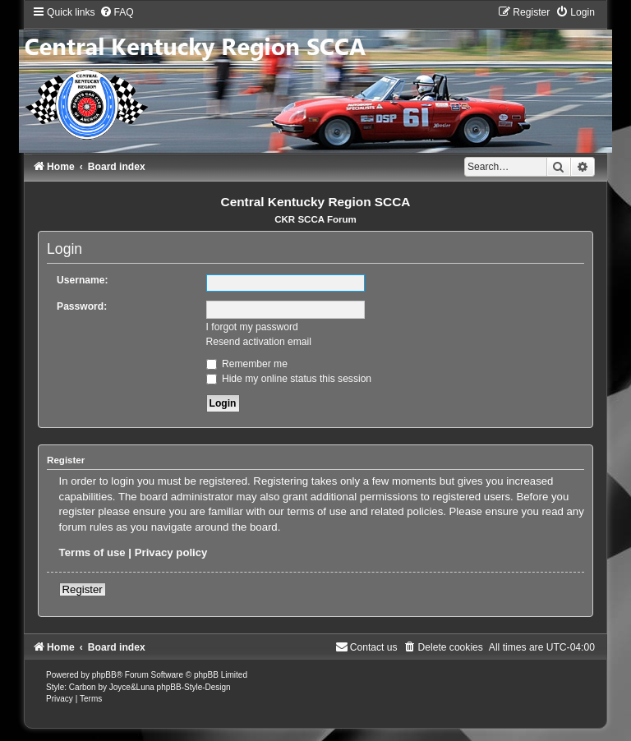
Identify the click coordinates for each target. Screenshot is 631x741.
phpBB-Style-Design (194, 687)
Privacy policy (171, 552)
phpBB (104, 674)
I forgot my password (252, 327)
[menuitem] (116, 12)
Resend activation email (258, 341)
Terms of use (92, 552)
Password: (82, 306)
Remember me (247, 364)
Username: (82, 280)
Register (82, 589)
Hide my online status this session (289, 378)
